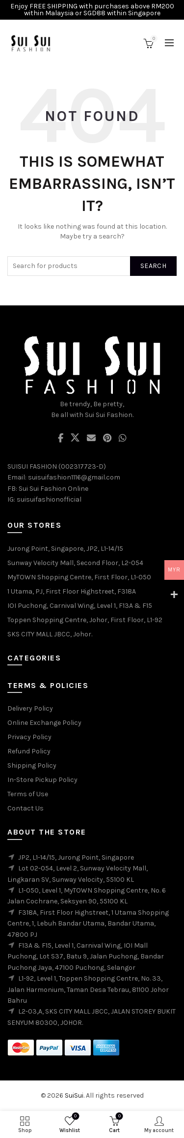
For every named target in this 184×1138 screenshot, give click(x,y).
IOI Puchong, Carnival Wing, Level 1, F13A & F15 (79, 605)
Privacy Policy (29, 737)
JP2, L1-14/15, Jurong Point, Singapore (76, 857)
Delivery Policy (30, 708)
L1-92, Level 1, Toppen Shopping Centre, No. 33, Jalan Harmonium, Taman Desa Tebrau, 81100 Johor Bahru (88, 989)
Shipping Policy (31, 765)
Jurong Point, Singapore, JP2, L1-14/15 (65, 548)
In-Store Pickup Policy (42, 780)
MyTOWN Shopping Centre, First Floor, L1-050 (79, 577)
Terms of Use (27, 794)
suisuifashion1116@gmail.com (74, 477)
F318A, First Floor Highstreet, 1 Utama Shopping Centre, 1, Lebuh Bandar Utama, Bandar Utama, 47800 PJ (88, 923)
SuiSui (74, 1095)
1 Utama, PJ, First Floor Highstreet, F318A (71, 591)
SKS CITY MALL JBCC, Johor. (49, 634)
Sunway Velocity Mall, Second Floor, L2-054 (75, 563)
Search (153, 266)
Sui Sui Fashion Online (53, 488)
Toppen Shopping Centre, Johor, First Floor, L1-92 (84, 620)
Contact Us (25, 808)
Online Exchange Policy (44, 723)
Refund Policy (29, 751)
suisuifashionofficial (49, 499)
